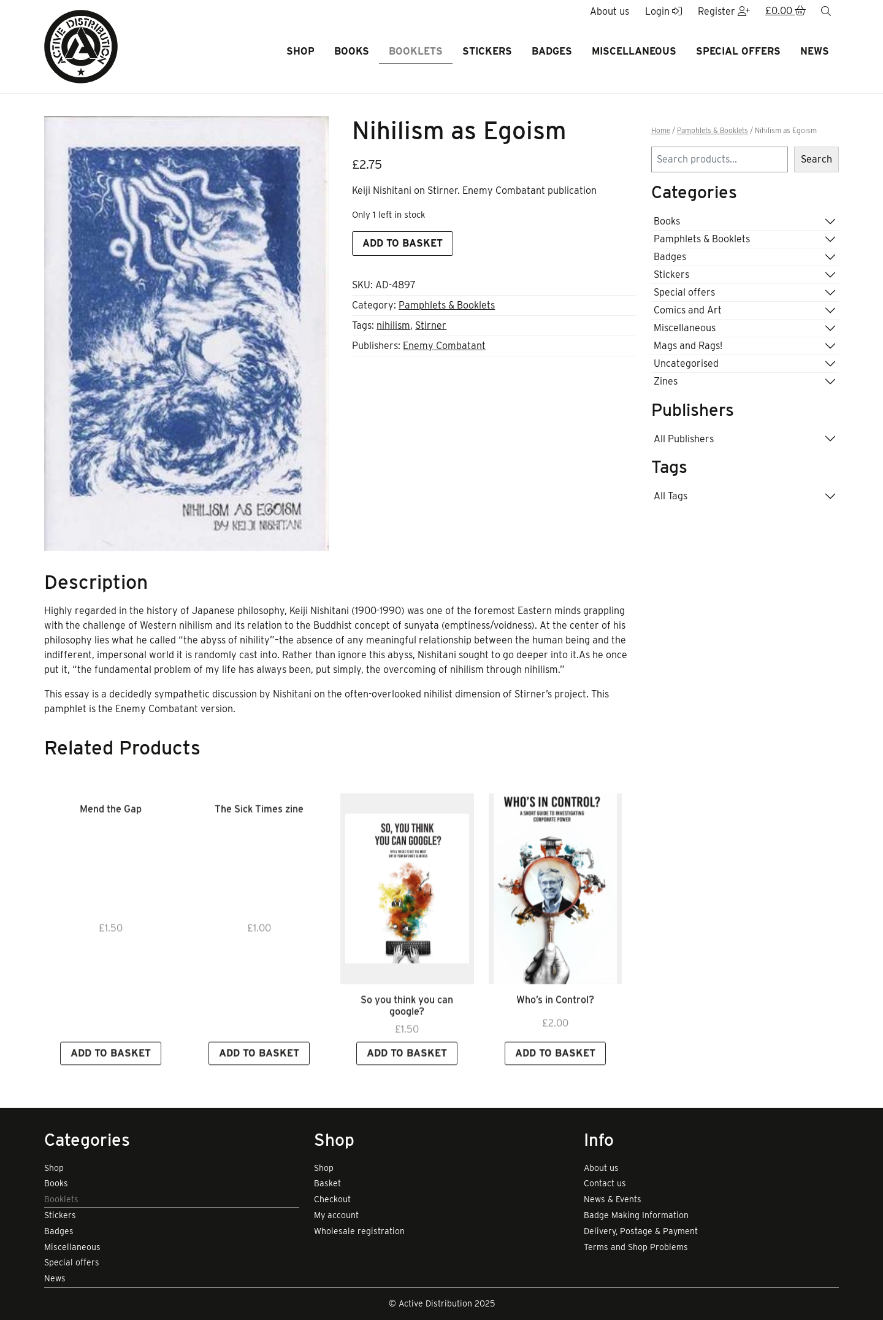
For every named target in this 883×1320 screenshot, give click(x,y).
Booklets (416, 51)
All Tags (670, 496)
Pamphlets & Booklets (447, 305)
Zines (666, 381)
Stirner (430, 325)
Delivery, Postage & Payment (641, 1231)
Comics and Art (688, 310)
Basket (327, 1183)
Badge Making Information (636, 1215)
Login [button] (663, 11)
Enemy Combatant (444, 345)
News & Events (612, 1199)
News (814, 51)
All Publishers (684, 439)
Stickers (487, 51)
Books (351, 51)
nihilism (393, 325)
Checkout (332, 1199)
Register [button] (724, 11)
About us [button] (609, 11)
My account (336, 1215)
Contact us (605, 1183)
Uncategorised (686, 363)
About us (601, 1168)
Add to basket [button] (111, 1075)
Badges (552, 51)
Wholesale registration (359, 1231)
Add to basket (402, 243)
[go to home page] (81, 46)
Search (816, 159)
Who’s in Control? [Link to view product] (555, 1021)
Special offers (738, 51)
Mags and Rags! (688, 345)
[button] (785, 11)
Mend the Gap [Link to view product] (111, 831)
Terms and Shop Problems (636, 1247)
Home (660, 130)
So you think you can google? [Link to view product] (407, 1027)
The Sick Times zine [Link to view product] (259, 831)
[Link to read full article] (407, 910)
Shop (300, 51)
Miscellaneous (634, 51)
